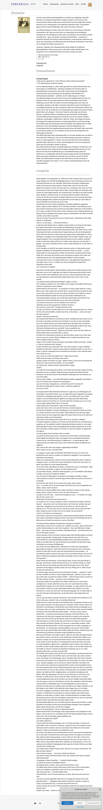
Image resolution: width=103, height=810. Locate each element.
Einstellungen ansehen (93, 803)
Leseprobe (39, 65)
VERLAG (33, 4)
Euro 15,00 (41, 59)
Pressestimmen (41, 63)
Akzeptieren (67, 803)
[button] (100, 789)
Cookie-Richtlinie (80, 807)
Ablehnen (79, 803)
